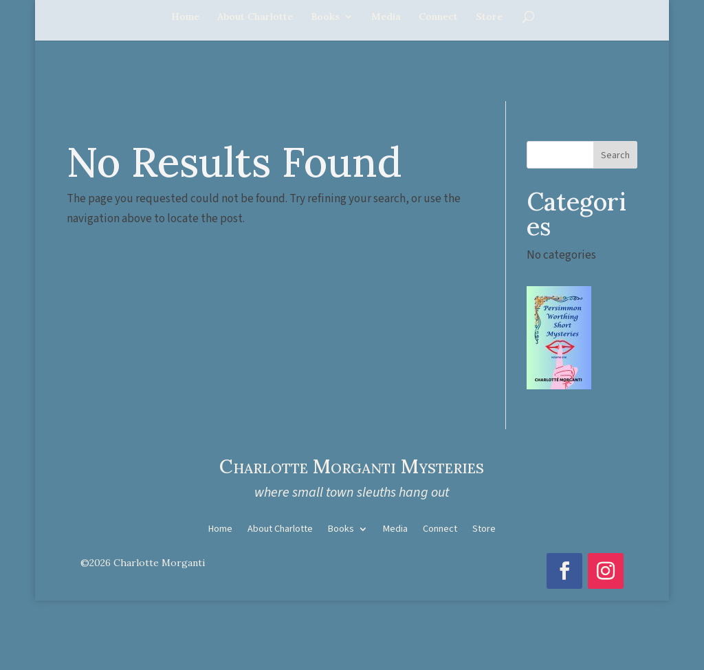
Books (325, 17)
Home (185, 17)
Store (489, 17)
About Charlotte (255, 17)
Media (386, 17)
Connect (438, 17)
